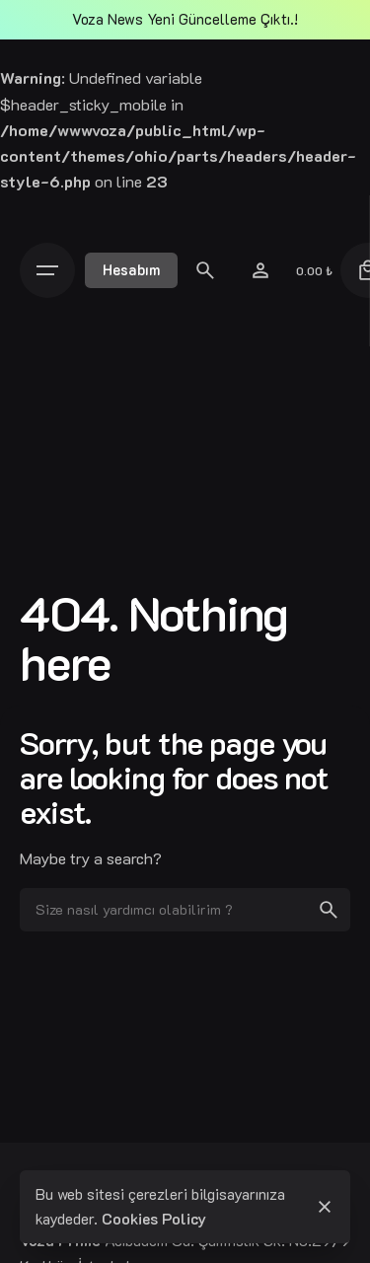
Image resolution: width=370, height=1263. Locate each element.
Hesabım (131, 269)
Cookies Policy (154, 1218)
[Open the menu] (52, 270)
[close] (324, 1206)
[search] (328, 909)
